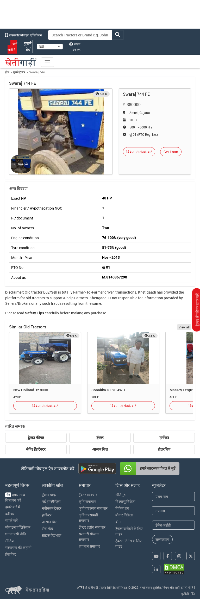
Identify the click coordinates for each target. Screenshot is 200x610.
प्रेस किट (10, 554)
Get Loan (171, 151)
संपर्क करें (11, 520)
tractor (36, 292)
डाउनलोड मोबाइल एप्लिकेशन (23, 35)
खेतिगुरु (120, 494)
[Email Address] (173, 525)
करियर (9, 513)
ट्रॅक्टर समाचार (88, 494)
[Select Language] (50, 46)
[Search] (80, 35)
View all (184, 327)
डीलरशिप (164, 449)
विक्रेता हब (122, 508)
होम (7, 72)
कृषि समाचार (87, 501)
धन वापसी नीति (15, 533)
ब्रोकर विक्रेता (124, 514)
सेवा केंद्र (47, 528)
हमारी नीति (187, 587)
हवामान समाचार (89, 546)
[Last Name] (173, 510)
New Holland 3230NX (30, 389)
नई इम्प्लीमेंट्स (51, 501)
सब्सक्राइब (162, 539)
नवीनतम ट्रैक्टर (51, 508)
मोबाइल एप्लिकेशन (17, 527)
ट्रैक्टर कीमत (36, 438)
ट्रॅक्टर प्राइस (49, 494)
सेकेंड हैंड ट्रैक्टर (36, 449)
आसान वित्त (100, 449)
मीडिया (9, 540)
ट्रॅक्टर (100, 438)
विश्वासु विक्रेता (125, 501)
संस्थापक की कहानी (18, 547)
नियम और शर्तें (170, 587)
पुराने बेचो (27, 46)
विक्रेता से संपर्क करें (139, 151)
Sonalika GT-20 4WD (108, 389)
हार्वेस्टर (164, 438)
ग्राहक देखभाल (51, 535)
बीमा (118, 521)
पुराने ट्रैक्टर (19, 72)
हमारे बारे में (12, 506)
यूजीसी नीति (188, 594)
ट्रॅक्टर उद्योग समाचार (92, 527)
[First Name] (173, 496)
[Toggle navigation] (47, 62)
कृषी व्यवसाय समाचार (93, 508)
